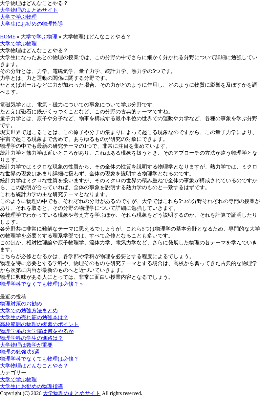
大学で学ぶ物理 (18, 17)
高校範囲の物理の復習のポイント (39, 324)
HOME (7, 36)
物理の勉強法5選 (19, 352)
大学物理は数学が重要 (26, 345)
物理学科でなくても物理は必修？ (39, 359)
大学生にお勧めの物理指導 (31, 24)
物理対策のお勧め (21, 303)
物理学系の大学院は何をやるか (37, 331)
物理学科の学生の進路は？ (31, 338)
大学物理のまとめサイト (29, 10)
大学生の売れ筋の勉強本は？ (34, 317)
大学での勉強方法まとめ (29, 310)
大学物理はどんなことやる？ (34, 365)
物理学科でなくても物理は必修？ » (41, 284)
